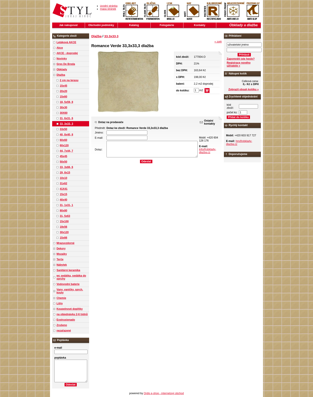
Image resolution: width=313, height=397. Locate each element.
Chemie (61, 298)
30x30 (63, 107)
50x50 (63, 161)
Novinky (62, 58)
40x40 (63, 199)
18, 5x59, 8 (66, 102)
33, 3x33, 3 (66, 123)
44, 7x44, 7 (66, 150)
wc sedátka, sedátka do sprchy (71, 277)
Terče (60, 259)
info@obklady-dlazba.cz (207, 151)
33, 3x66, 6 (66, 167)
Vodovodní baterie (68, 284)
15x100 (64, 221)
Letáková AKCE (66, 42)
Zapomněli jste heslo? (241, 58)
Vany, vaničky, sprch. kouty (70, 291)
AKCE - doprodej (67, 53)
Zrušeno (62, 325)
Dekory (61, 248)
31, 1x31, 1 (66, 205)
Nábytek (62, 264)
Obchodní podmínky (101, 25)
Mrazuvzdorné (65, 243)
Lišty (60, 303)
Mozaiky (62, 253)
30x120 (64, 232)
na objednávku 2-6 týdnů (72, 314)
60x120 (64, 145)
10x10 (63, 178)
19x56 (63, 226)
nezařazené (64, 330)
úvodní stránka (108, 5)
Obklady (62, 69)
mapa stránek (108, 8)
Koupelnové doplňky (70, 308)
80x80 (63, 210)
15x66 (63, 237)
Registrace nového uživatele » (238, 64)
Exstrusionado (66, 319)
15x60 (63, 96)
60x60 (63, 140)
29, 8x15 (65, 172)
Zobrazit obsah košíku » (243, 89)
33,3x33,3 (111, 36)
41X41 (63, 188)
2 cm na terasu (69, 80)
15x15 (63, 194)
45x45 (63, 156)
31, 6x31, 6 (66, 118)
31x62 (63, 183)
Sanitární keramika (68, 270)
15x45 (63, 85)
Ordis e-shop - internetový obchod (164, 393)
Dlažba (61, 74)
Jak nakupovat (68, 25)
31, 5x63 (65, 215)
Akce (60, 47)
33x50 (63, 129)
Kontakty (199, 25)
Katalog (134, 25)
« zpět (218, 41)
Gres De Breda (66, 64)
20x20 (63, 91)
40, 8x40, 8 (66, 134)
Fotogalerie (167, 25)
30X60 (63, 112)
